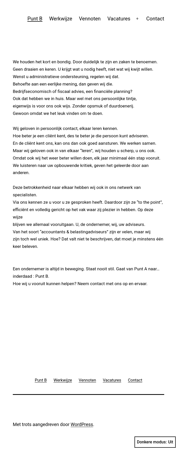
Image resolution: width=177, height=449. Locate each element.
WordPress (82, 424)
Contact (155, 19)
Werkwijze (60, 19)
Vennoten (90, 19)
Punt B (35, 19)
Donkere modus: (155, 442)
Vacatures (118, 19)
